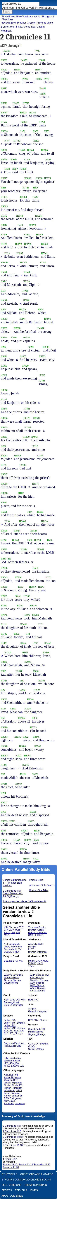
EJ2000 (15, 1066)
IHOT (31, 949)
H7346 (6, 50)
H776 (3, 830)
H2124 (37, 690)
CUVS (31, 1046)
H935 (37, 50)
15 (29, 487)
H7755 (43, 262)
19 (2, 656)
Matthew (8, 977)
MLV (17, 952)
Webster (8, 1061)
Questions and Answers (36, 1174)
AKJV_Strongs (37, 988)
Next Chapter (38, 27)
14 (44, 430)
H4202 (4, 849)
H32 (28, 633)
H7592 (4, 858)
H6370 (4, 727)
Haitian (7, 1088)
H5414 (14, 337)
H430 (35, 131)
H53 (22, 680)
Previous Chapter (26, 23)
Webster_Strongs (39, 980)
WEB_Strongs (37, 985)
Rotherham (16, 947)
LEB (12, 932)
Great (16, 977)
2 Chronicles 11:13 (13, 1137)
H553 (20, 586)
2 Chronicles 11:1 (12, 1126)
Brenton (42, 927)
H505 (39, 79)
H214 (3, 346)
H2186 (23, 464)
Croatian (8, 1080)
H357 (3, 309)
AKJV (7, 932)
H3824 (33, 530)
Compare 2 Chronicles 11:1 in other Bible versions (14, 883)
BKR (15, 1080)
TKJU (31, 966)
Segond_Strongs (36, 1034)
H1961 (42, 121)
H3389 (4, 60)
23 (49, 806)
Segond (39, 1032)
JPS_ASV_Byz (11, 1063)
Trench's (21, 1190)
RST (16, 1075)
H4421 (42, 88)
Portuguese (15, 1098)
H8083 (4, 736)
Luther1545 (10, 1020)
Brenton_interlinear (37, 932)
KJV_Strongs (36, 977)
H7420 (25, 365)
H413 (20, 225)
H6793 (4, 365)
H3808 (27, 178)
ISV (16, 961)
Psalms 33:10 (10, 1164)
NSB (11, 961)
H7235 (4, 375)
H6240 (17, 736)
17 (32, 562)
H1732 (20, 605)
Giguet (31, 1029)
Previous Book (8, 23)
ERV (6, 930)
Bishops (17, 980)
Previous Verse (45, 23)
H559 (46, 131)
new (47, 975)
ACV (11, 952)
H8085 (4, 206)
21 (24, 702)
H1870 (4, 605)
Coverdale (18, 975)
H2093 (27, 661)
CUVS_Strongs (36, 1049)
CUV (30, 1044)
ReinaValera (10, 1046)
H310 (7, 521)
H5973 (4, 103)
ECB (6, 952)
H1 (9, 558)
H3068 (24, 121)
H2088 (23, 197)
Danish (7, 1083)
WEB (17, 930)
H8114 (4, 661)
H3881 (27, 408)
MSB (6, 935)
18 (51, 609)
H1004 (41, 60)
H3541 (7, 168)
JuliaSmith (14, 944)
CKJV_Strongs (37, 991)
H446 (23, 643)
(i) (20, 45)
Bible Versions (23, 16)
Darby (7, 947)
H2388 (17, 328)
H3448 (47, 643)
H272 (3, 446)
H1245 (4, 540)
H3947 (27, 614)
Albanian (8, 1075)
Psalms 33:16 (26, 1164)
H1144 (17, 69)
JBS (19, 1046)
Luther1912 (10, 1025)
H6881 (26, 300)
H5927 (4, 178)
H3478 (15, 103)
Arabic (7, 1077)
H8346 (36, 736)
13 (39, 402)
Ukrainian (20, 1103)
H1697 (4, 121)
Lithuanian (17, 1096)
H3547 (4, 474)
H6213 (4, 88)
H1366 (28, 427)
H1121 (36, 140)
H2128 (26, 281)
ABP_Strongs (37, 975)
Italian (19, 1090)
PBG (6, 1098)
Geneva (8, 980)
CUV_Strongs (41, 1044)
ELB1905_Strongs (13, 1033)
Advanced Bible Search (41, 885)
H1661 (27, 271)
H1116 (21, 493)
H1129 (4, 243)
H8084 (4, 79)
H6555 (33, 811)
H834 (40, 309)
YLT (21, 927)
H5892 (18, 243)
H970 (46, 79)
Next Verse (24, 27)
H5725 (4, 271)
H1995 (26, 858)
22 (19, 768)
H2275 (22, 309)
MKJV (39, 961)
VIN (21, 961)
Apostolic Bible (12, 1196)
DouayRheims (11, 983)
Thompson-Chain (35, 1185)
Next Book (6, 31)
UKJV (40, 963)
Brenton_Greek (36, 930)
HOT (30, 1000)
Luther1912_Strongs (14, 1028)
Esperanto (17, 1083)
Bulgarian (16, 1077)
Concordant (10, 949)
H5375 (33, 727)
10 (20, 303)
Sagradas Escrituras (14, 1043)
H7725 (26, 103)
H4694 (47, 318)
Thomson (13, 927)
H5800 (26, 436)
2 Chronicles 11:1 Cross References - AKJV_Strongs (13, 894)
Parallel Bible (36, 880)
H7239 (25, 79)
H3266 (46, 652)
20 (43, 665)
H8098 (4, 131)
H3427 (27, 234)
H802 (16, 633)
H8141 (41, 586)
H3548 (4, 408)
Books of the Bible (38, 890)
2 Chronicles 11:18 (13, 1145)
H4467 (4, 112)
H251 (3, 187)
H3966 (41, 375)
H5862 (44, 253)
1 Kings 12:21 (10, 1159)
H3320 (36, 418)
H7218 (4, 783)
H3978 (31, 346)
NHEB (7, 1066)
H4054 (34, 436)
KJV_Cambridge (12, 1058)
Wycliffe (8, 975)
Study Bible (8, 16)
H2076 (24, 549)
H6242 (37, 746)
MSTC (31, 961)
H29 (3, 690)
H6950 (24, 60)
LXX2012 (38, 935)
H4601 (36, 671)
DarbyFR (40, 1029)
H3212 (4, 225)
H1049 (23, 262)
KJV (6, 927)
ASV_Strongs (37, 983)
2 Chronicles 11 (9, 27)
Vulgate (32, 1009)
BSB (18, 932)
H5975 (35, 483)
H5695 (4, 511)
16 (2, 524)
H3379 (32, 225)
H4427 (4, 802)
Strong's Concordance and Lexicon (26, 1179)
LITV (18, 949)
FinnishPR (17, 1085)
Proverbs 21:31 (11, 1167)
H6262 (22, 690)
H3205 (7, 652)
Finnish (7, 1085)
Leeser (16, 1061)
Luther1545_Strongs (14, 1023)
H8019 (4, 699)
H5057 (26, 337)
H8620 (4, 262)
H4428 (22, 150)
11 (11, 331)
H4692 (27, 243)
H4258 (35, 614)
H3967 (38, 69)
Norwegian (9, 1101)
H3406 (23, 624)
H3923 (25, 290)
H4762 (4, 281)
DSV (30, 1020)
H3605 (44, 150)
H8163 (4, 502)
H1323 (4, 643)
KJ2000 (32, 963)
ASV (11, 930)
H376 (22, 131)
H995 (3, 811)
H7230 (23, 849)
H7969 (32, 586)
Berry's (7, 1190)
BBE (6, 961)
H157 (3, 708)
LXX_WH (20, 1000)
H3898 (42, 93)
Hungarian (17, 1088)
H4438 (35, 568)
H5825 (4, 300)
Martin (31, 1032)
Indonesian (9, 1090)
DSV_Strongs (40, 1020)
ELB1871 (8, 1031)
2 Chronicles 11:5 (12, 1131)
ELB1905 (19, 1031)
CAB (30, 935)
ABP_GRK (9, 1000)
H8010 (4, 150)
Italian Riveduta (11, 1093)
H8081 (46, 346)
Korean (7, 1096)
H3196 (4, 356)
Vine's (34, 1190)
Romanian (9, 1103)
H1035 (20, 253)
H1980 (27, 596)
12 (17, 359)
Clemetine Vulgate (37, 1011)
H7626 (44, 521)
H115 (3, 290)
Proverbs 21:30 (42, 1164)
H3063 (4, 69)
